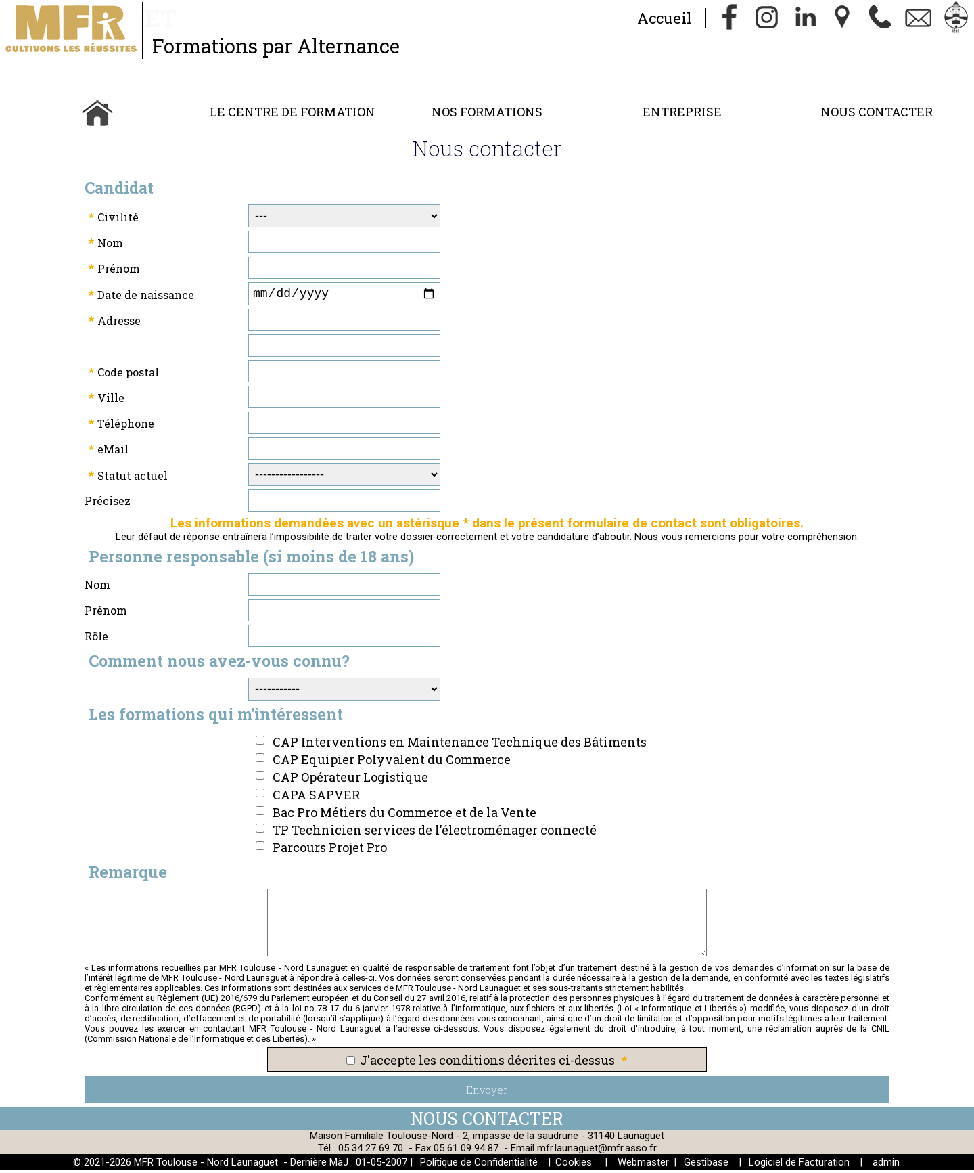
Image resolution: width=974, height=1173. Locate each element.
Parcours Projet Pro (330, 850)
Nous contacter (876, 112)
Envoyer (487, 1092)
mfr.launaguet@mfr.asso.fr (597, 1151)
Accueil (663, 18)
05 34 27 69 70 (370, 1151)
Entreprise (682, 112)
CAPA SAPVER (316, 797)
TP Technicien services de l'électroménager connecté (435, 832)
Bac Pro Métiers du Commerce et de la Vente (404, 815)
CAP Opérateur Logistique (350, 780)
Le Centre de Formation (292, 112)
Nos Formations (487, 112)
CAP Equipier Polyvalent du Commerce (392, 762)
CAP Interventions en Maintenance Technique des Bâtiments (460, 744)
